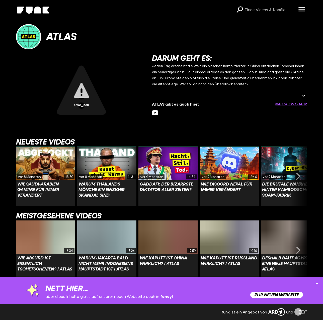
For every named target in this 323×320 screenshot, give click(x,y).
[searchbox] (270, 10)
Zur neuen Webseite (276, 294)
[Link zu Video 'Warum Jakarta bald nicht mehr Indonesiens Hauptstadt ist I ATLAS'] (106, 250)
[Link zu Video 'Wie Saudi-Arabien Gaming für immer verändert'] (45, 176)
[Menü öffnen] (302, 9)
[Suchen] (240, 10)
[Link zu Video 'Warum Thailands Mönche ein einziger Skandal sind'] (106, 176)
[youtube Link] (155, 113)
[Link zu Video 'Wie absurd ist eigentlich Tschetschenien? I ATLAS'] (45, 250)
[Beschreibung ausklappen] (303, 96)
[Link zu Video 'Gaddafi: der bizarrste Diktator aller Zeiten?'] (168, 176)
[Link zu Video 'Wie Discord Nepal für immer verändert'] (229, 176)
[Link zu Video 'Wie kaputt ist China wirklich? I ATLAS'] (168, 250)
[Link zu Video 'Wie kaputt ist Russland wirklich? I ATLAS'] (229, 250)
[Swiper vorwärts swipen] (298, 176)
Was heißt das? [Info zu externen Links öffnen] (291, 104)
